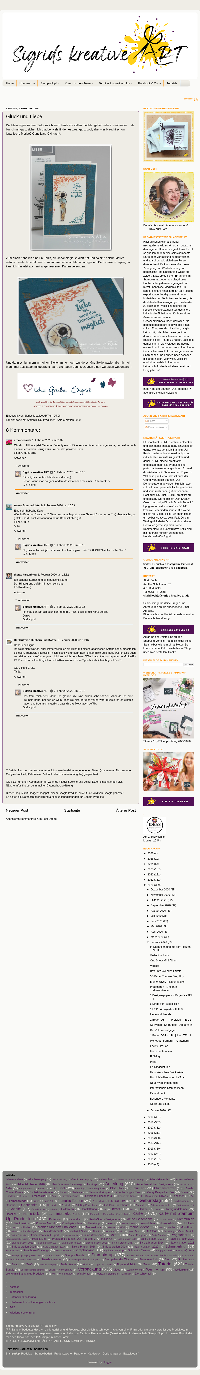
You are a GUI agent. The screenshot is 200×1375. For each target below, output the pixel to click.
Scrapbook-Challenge (36, 1250)
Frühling (155, 1056)
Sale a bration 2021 (152, 1238)
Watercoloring (134, 1269)
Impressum (16, 1291)
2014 (151, 1143)
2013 (151, 1148)
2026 (151, 853)
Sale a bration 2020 (127, 1239)
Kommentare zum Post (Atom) (38, 818)
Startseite (72, 810)
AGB (12, 1307)
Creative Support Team (128, 1192)
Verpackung (89, 1269)
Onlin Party (169, 1231)
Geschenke (29, 1205)
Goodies (15, 1209)
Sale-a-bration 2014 (152, 1242)
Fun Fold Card (117, 1200)
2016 (151, 1132)
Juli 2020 (156, 915)
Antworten (20, 457)
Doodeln (10, 1196)
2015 (151, 1138)
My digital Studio (78, 1231)
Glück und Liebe (160, 1103)
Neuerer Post (17, 810)
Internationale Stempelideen (167, 1087)
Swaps (16, 1264)
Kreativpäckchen (72, 1223)
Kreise (111, 1223)
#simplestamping (37, 1179)
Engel (54, 1196)
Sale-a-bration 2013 (123, 1242)
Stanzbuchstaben (51, 1259)
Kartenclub (55, 1219)
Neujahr (110, 1231)
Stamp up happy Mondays (26, 1255)
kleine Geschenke (140, 1219)
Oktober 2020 (159, 899)
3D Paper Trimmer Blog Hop (167, 976)
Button (63, 1192)
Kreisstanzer (128, 1223)
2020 (151, 884)
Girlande (140, 1205)
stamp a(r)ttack (185, 1250)
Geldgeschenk (181, 1201)
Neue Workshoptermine (164, 1082)
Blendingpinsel (97, 1188)
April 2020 (157, 931)
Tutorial (165, 1264)
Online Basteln (186, 1231)
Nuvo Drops (134, 1231)
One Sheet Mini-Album (163, 960)
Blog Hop (117, 1188)
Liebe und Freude (160, 1014)
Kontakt (14, 1286)
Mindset (172, 1227)
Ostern (114, 1235)
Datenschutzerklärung (59, 785)
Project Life (39, 1238)
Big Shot (59, 1188)
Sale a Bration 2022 (182, 1238)
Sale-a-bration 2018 (84, 1246)
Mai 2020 (156, 926)
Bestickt (42, 1188)
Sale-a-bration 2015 (182, 1242)
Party (153, 1061)
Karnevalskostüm (111, 1214)
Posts (150, 420)
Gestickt (51, 1205)
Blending (79, 1188)
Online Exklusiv (18, 1235)
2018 (151, 1122)
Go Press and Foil (185, 1205)
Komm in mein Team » (79, 83)
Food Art (48, 1201)
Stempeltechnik (149, 1259)
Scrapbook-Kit (63, 1250)
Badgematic (25, 1188)
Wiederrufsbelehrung (22, 1312)
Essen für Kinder (127, 1196)
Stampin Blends (74, 1255)
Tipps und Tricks (127, 1264)
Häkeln (53, 1209)
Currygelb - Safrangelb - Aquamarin (171, 1024)
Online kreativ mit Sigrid (44, 1235)
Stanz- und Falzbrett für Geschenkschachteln (152, 1255)
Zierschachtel (143, 1273)
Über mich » (27, 83)
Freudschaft (98, 1201)
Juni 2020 (157, 921)
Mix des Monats (53, 1231)
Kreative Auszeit (46, 1223)
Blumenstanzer (165, 1188)
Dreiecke (24, 1196)
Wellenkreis (181, 1269)
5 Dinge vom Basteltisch (164, 1003)
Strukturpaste (186, 1259)
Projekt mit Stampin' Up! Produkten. (73, 1238)
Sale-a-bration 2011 (96, 1242)
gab (134, 1201)
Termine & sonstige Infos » (115, 83)
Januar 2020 (158, 1110)
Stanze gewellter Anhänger (84, 1259)
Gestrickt (66, 1205)
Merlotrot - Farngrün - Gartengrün (170, 1040)
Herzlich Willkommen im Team (168, 1077)
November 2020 (161, 894)
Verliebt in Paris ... (161, 955)
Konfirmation (22, 1223)
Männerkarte (93, 1227)
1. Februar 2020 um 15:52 (53, 574)
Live (14, 1227)
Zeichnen (126, 1274)
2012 (151, 1153)
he (105, 1209)
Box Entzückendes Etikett (165, 970)
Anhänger (92, 1184)
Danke (184, 1192)
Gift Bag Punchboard (87, 1205)
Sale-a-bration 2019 (115, 1246)
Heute (157, 1209)
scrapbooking (85, 1250)
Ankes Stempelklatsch (28, 505)
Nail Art (97, 1231)
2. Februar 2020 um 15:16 (69, 606)
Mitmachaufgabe (29, 1231)
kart (126, 1214)
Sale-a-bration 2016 (24, 1246)
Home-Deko (32, 1214)
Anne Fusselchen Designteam (154, 1184)
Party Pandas (159, 1235)
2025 (151, 858)
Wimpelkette (65, 1273)
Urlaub (52, 1270)
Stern (168, 1259)
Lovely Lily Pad (159, 1045)
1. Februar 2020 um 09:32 (47, 440)
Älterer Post (126, 810)
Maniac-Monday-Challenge (57, 1227)
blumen (139, 1188)
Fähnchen (178, 1195)
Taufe (29, 1264)
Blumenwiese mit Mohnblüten (167, 981)
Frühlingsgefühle (160, 1066)
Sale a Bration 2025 (72, 1243)
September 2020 (161, 905)
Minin (14, 1231)
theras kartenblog (25, 574)
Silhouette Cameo (139, 1250)
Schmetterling (175, 1246)
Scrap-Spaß (12, 1250)
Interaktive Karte (68, 1214)
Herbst (115, 1209)
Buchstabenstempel (41, 1192)
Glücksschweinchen (161, 1205)
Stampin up (102, 1255)
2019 (151, 1116)
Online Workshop (92, 1235)
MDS (122, 1227)
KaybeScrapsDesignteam (104, 1219)
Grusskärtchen (39, 1209)
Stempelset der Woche (119, 1259)
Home (10, 83)
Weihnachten (155, 1269)
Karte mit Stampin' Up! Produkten (36, 419)
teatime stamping (48, 1264)
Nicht (122, 1231)
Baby (9, 1188)
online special (71, 1235)
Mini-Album (187, 1227)
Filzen (36, 1201)
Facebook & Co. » (149, 83)
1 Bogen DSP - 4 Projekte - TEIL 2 (170, 1019)
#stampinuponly (59, 1179)
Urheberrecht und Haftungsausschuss (32, 1302)
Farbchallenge (17, 1200)
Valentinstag (65, 1269)
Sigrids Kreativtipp (114, 1250)
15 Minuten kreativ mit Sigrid (131, 1179)
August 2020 (158, 910)
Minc (161, 1227)
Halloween (67, 1209)
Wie (53, 1274)
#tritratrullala (105, 1179)
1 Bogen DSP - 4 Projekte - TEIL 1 (170, 1035)
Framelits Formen (70, 1201)
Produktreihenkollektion (17, 1239)
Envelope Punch (70, 1196)
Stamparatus (53, 1255)
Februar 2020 (159, 942)
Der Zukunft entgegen (163, 1030)
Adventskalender (159, 1179)
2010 (151, 1164)
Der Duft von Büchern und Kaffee (35, 640)
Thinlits (86, 1264)
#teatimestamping (81, 1179)
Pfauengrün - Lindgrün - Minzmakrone (164, 988)
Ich (50, 1214)
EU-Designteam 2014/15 (154, 1196)
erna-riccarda (22, 440)
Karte (137, 1213)
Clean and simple (99, 1192)
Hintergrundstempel (176, 1209)
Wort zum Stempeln (107, 1273)
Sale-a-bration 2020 (68, 419)
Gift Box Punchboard (116, 1205)
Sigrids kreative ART (36, 472)
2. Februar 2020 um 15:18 (69, 690)
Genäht (10, 1205)
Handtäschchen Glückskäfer (167, 1072)
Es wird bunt (157, 1093)
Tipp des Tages (103, 1264)
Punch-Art (106, 1239)
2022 (151, 874)
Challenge (77, 1192)
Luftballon (25, 1227)
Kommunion (185, 1219)
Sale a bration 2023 (22, 1242)
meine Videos (139, 1227)
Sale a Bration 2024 (48, 1243)
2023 (151, 869)
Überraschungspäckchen (32, 1270)
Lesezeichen (147, 1223)
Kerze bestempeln (161, 1051)
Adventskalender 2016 (31, 1184)
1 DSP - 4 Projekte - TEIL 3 (166, 1009)
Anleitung (114, 1183)
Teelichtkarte (68, 1264)
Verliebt (154, 965)
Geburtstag (150, 1200)
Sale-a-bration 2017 (54, 1246)
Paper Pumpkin (137, 1235)
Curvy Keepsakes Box (160, 1192)
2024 (151, 863)
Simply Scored (164, 1250)
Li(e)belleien (168, 1223)
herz (132, 1209)
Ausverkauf (185, 1184)
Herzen (143, 1209)
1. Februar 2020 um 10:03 (59, 505)
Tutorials (171, 83)
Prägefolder (179, 1235)
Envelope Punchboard (98, 1195)
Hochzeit (11, 1213)
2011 (151, 1159)
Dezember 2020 (161, 889)
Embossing (38, 1195)
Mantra (111, 1227)
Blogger (107, 1362)
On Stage (151, 1231)
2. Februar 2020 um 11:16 (73, 640)
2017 (151, 1127)
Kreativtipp (94, 1223)
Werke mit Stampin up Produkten (25, 1273)
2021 (151, 879)
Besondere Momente (162, 1098)
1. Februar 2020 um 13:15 (69, 472)
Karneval (94, 1214)
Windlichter (83, 1273)
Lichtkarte (188, 1223)
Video (117, 1269)
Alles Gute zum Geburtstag (67, 1184)
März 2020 (157, 936)
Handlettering (89, 1209)
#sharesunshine (14, 1179)
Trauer (147, 1264)
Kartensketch (76, 1219)
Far (192, 1196)
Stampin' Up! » (49, 83)
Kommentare (155, 427)
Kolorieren (167, 1219)
